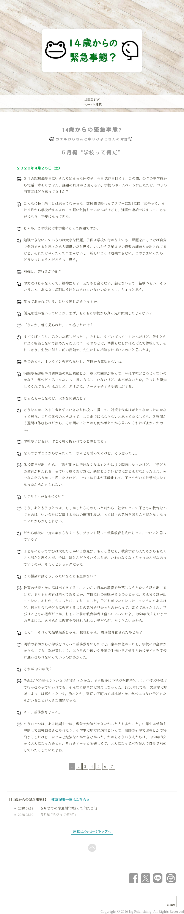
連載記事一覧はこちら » (70, 799)
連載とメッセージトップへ (92, 831)
